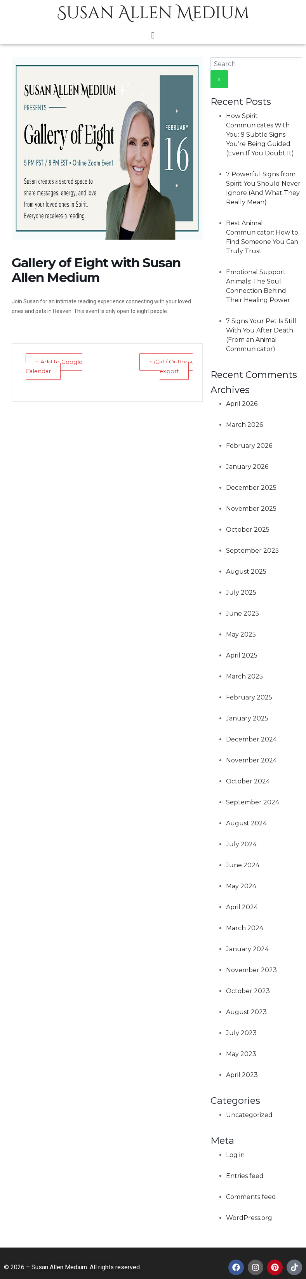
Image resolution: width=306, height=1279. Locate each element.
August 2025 (246, 571)
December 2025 (251, 487)
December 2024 (251, 739)
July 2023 (241, 1033)
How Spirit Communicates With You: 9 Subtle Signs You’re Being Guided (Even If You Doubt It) (260, 134)
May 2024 (241, 886)
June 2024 (242, 865)
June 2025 (242, 613)
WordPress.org (249, 1218)
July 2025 (241, 592)
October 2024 (248, 781)
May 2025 (241, 634)
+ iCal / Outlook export (170, 366)
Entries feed (245, 1176)
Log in (235, 1155)
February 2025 (249, 697)
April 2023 (242, 1075)
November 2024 (251, 760)
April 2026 (241, 403)
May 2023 (241, 1054)
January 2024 (247, 949)
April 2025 (241, 655)
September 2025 (252, 550)
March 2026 (244, 424)
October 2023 (248, 991)
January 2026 (247, 466)
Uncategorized (249, 1115)
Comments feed (251, 1197)
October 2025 (247, 529)
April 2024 (242, 907)
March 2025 (244, 676)
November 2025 (251, 508)
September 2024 (252, 802)
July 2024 (241, 844)
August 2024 (246, 823)
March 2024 (244, 928)
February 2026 (249, 445)
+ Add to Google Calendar (55, 366)
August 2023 (246, 1012)
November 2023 (251, 970)
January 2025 (247, 718)
